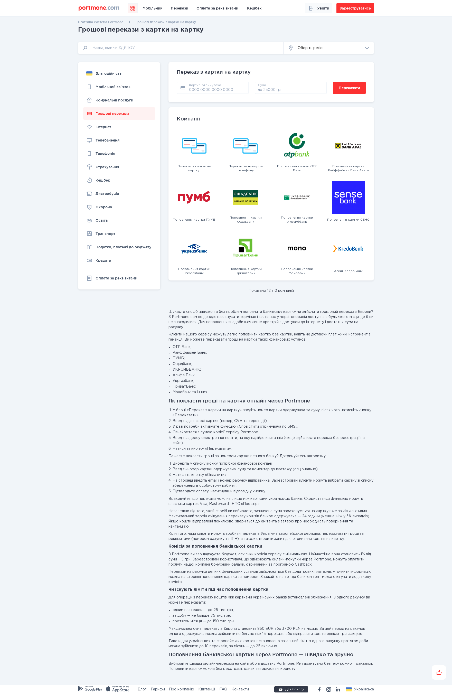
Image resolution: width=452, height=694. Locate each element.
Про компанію (181, 689)
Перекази (179, 8)
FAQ (223, 689)
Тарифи (157, 689)
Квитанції (206, 689)
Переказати (349, 88)
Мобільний (153, 8)
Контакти (240, 689)
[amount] (291, 89)
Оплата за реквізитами (217, 8)
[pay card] (217, 89)
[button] (329, 48)
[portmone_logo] (99, 8)
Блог (142, 689)
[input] (181, 48)
